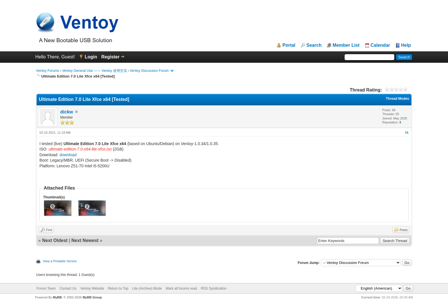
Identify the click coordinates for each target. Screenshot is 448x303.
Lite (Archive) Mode (147, 288)
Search (313, 45)
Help (406, 45)
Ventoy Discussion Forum (149, 71)
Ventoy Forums (47, 71)
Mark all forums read (181, 288)
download (68, 154)
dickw (66, 111)
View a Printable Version (60, 261)
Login (91, 56)
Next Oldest (54, 240)
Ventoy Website (92, 288)
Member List (346, 45)
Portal (288, 45)
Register (110, 56)
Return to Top (118, 288)
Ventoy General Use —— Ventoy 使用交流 (94, 71)
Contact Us (67, 288)
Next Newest (85, 240)
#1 (407, 132)
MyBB (57, 297)
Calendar (380, 45)
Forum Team (46, 288)
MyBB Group (92, 297)
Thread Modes (397, 99)
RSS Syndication (214, 288)
